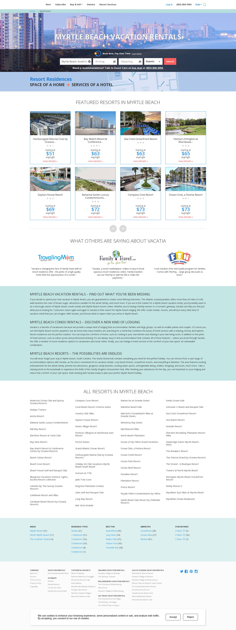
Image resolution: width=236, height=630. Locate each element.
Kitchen (144, 539)
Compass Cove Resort (87, 400)
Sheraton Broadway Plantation (83, 586)
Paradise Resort (129, 474)
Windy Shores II (174, 486)
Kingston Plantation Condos (89, 486)
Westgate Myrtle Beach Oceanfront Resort (184, 478)
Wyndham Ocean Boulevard (180, 499)
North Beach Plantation (133, 435)
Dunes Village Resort (86, 426)
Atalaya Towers (38, 409)
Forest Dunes (82, 442)
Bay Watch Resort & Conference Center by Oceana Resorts (47, 449)
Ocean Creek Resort (131, 454)
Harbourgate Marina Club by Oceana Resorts (94, 456)
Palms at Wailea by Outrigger (82, 576)
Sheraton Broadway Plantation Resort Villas (185, 434)
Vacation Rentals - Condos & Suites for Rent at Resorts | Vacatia (36, 4)
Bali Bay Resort (38, 429)
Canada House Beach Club (142, 593)
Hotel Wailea (76, 583)
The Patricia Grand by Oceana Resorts (186, 457)
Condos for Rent (54, 587)
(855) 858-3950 (183, 4)
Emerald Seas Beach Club (142, 599)
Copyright (34, 586)
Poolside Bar (112, 547)
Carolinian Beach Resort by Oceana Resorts (48, 503)
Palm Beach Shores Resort (142, 573)
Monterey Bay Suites (131, 422)
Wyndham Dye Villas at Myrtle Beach (185, 492)
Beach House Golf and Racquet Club (48, 470)
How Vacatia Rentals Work (58, 573)
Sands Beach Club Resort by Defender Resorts (140, 501)
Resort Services (107, 4)
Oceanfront (146, 530)
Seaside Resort (174, 426)
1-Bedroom (77, 535)
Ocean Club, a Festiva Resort (136, 448)
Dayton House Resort (86, 419)
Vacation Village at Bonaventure (145, 580)
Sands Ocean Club (175, 400)
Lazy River (111, 535)
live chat (137, 68)
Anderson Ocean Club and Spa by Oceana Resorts (47, 401)
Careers (33, 576)
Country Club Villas (84, 413)
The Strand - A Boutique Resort (182, 464)
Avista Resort (37, 416)
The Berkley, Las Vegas (107, 602)
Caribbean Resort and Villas (44, 495)
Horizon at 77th (83, 473)
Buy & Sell (76, 4)
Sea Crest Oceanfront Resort (181, 413)
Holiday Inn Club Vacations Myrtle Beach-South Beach (92, 465)
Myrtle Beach (36, 530)
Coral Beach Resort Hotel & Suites (93, 407)
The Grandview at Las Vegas (109, 599)
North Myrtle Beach (39, 535)
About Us (33, 573)
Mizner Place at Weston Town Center (147, 583)
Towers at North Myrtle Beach (182, 470)
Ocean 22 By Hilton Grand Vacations (139, 442)
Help (198, 4)
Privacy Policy (35, 583)
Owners (91, 4)
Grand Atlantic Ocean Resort (90, 448)
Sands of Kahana (77, 573)
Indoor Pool (112, 543)
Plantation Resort (130, 480)
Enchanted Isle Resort (140, 590)
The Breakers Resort (177, 451)
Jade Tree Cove (83, 479)
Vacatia (51, 581)
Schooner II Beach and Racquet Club (184, 407)
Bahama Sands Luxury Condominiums (49, 422)
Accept (173, 617)
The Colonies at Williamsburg (109, 584)
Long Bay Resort (84, 499)
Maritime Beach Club (131, 407)
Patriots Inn (102, 587)
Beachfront (111, 530)
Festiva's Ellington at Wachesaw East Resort (94, 434)
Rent (48, 4)
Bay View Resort (38, 442)
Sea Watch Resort (175, 419)
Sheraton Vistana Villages (81, 593)
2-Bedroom (77, 539)
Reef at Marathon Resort (142, 596)
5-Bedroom (77, 551)
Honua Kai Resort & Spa (80, 580)
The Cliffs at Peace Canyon (108, 605)
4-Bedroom (77, 547)
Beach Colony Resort (41, 457)
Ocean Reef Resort (131, 467)
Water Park (111, 539)
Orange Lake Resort (79, 590)
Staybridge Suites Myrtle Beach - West (183, 443)
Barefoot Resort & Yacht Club (45, 435)
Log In (169, 4)
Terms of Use (35, 580)
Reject (190, 617)
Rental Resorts (53, 584)
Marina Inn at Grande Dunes (135, 400)
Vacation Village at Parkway (109, 573)
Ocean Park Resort (130, 461)
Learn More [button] (137, 53)
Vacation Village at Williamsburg (111, 591)
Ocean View (146, 535)
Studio (74, 530)
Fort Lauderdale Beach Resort (144, 586)
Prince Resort (128, 487)
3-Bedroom (77, 543)
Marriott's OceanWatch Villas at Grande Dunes (137, 414)
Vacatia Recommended (57, 591)
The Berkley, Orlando (106, 576)
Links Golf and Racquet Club (89, 492)
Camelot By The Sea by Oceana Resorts (46, 487)
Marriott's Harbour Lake (80, 596)
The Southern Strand (40, 539)
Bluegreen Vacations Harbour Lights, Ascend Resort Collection (49, 478)
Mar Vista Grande (84, 505)
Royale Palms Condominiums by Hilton (140, 493)
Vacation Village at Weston (142, 576)
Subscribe (60, 4)
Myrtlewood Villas (130, 429)
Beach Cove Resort (40, 464)
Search (170, 61)
